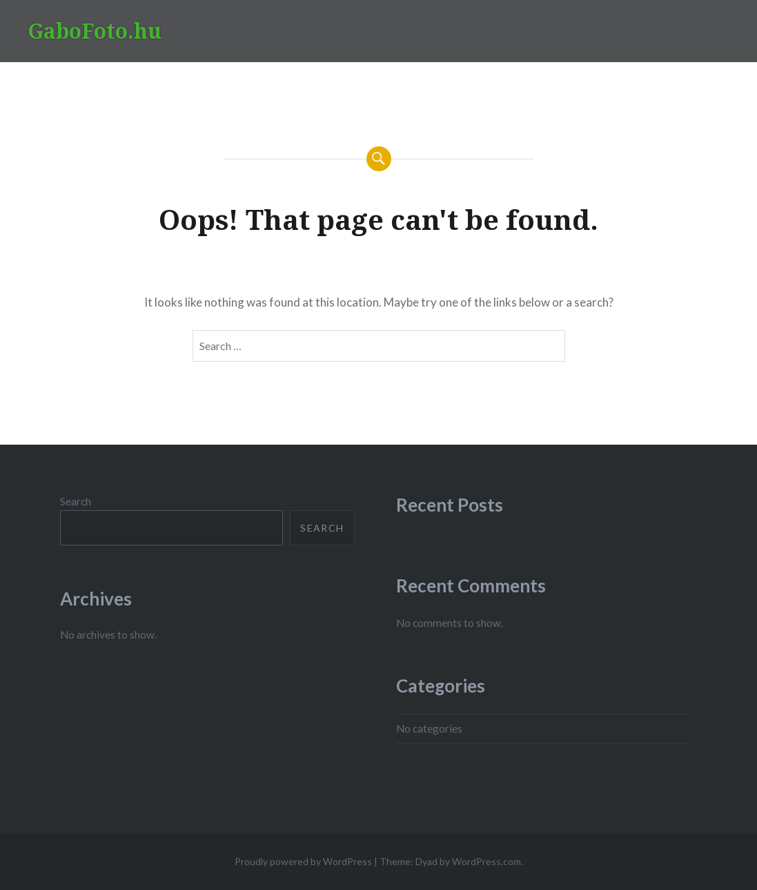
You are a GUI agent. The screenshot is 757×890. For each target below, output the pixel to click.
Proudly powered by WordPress (303, 861)
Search (75, 501)
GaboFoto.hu (94, 31)
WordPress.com (486, 861)
